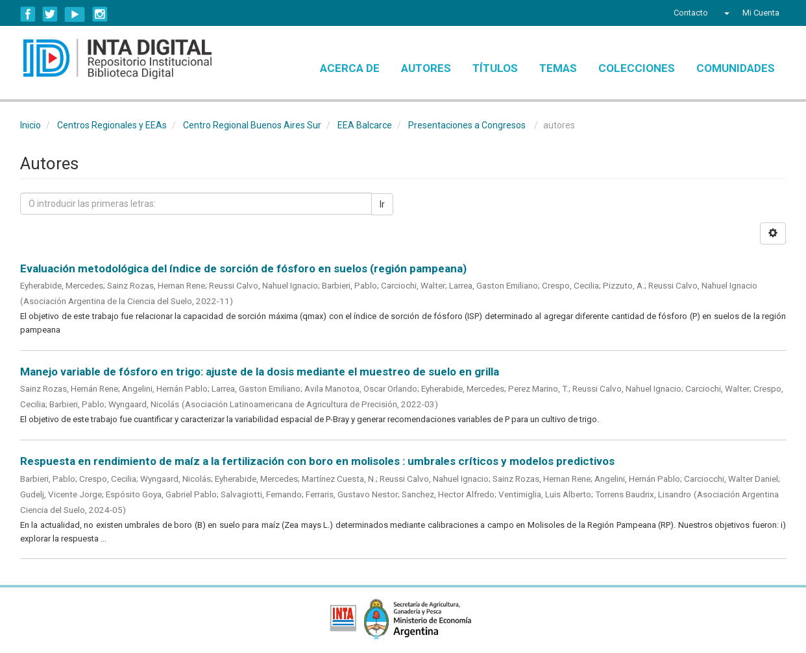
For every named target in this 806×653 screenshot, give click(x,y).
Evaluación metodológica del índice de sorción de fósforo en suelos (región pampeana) (243, 268)
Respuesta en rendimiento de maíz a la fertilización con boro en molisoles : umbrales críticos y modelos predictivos (317, 461)
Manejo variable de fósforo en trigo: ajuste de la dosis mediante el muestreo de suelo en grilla (259, 371)
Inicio (30, 125)
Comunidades (735, 68)
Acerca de (350, 68)
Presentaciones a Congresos (467, 125)
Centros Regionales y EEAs (112, 125)
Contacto (691, 13)
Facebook (28, 14)
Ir (382, 204)
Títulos (495, 68)
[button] (725, 13)
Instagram (100, 14)
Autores (426, 68)
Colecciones (636, 68)
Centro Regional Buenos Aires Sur (252, 125)
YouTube (75, 14)
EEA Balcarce (364, 125)
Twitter (50, 14)
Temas (558, 68)
